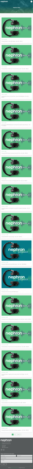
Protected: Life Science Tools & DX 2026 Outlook (10, 347)
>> (20, 434)
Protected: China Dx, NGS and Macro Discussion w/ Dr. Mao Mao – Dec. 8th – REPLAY (16, 375)
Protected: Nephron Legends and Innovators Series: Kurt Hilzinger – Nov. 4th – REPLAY (15, 431)
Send (4, 464)
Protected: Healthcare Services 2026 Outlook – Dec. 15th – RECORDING (14, 320)
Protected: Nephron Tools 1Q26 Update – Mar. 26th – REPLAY (12, 97)
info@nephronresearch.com (6, 443)
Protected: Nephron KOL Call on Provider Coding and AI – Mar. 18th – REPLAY (15, 124)
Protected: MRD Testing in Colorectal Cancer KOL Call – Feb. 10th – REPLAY (15, 209)
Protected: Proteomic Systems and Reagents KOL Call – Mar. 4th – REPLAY (14, 236)
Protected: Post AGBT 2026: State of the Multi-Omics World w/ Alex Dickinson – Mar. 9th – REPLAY (16, 181)
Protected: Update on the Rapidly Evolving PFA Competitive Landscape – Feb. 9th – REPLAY (16, 265)
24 (18, 434)
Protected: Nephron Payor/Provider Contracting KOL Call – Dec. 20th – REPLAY (15, 402)
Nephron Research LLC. (15, 467)
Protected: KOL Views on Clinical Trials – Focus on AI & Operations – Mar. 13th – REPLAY (15, 153)
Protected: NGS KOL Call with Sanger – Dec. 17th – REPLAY (12, 292)
